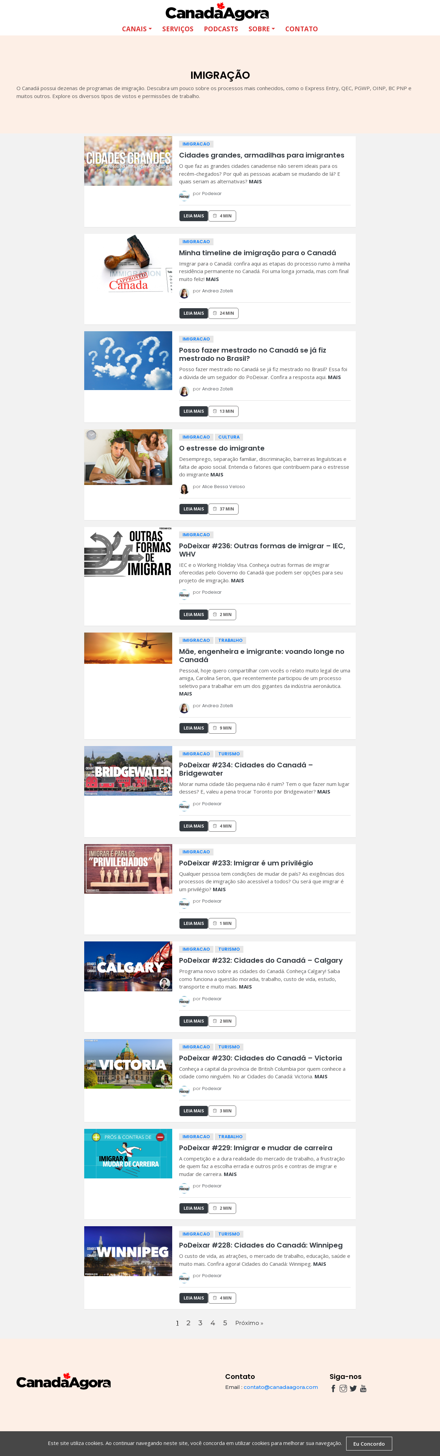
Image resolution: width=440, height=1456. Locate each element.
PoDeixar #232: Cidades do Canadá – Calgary (261, 960)
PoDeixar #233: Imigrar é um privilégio (246, 862)
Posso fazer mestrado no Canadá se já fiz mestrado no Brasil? (252, 354)
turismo (229, 753)
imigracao (196, 143)
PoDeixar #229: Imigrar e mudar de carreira (255, 1147)
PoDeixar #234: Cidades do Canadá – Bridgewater (246, 768)
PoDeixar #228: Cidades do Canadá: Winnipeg (261, 1245)
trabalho (230, 639)
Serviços (178, 28)
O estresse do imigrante (222, 447)
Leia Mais (194, 215)
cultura (229, 436)
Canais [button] (134, 28)
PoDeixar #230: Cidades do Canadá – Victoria (260, 1057)
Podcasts (221, 28)
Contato (301, 28)
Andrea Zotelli (217, 290)
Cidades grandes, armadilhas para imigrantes (261, 154)
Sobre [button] (259, 28)
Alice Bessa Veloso (223, 486)
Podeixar (212, 193)
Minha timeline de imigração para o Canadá (257, 252)
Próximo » (253, 1324)
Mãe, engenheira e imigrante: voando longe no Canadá (261, 655)
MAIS (255, 180)
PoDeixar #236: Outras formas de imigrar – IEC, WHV (262, 549)
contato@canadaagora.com (281, 1390)
